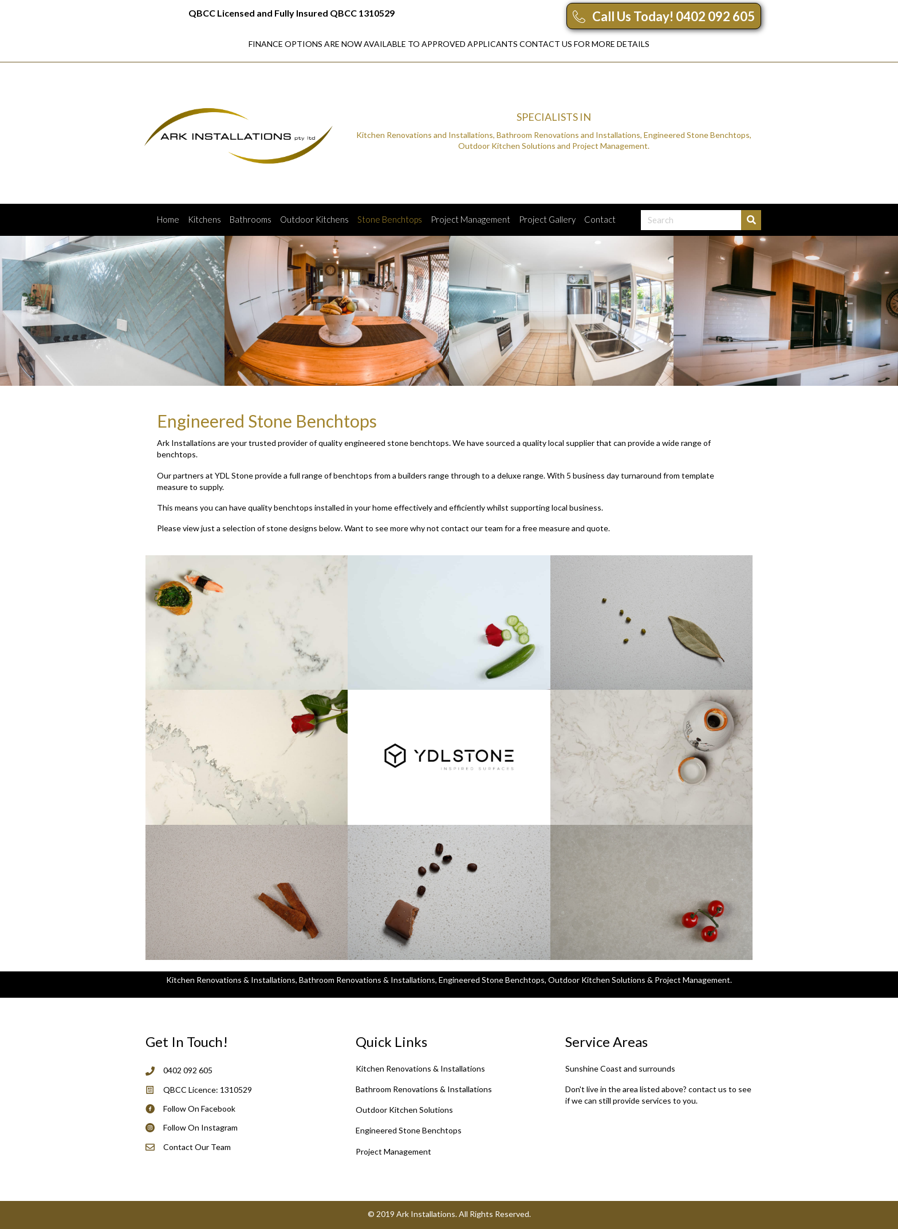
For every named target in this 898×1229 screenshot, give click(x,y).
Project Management (470, 219)
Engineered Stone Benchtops (409, 1130)
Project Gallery (547, 219)
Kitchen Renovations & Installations (420, 1068)
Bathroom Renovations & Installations (424, 1089)
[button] (663, 16)
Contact (600, 219)
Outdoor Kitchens (314, 219)
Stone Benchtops (389, 219)
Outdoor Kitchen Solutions (404, 1110)
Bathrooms (250, 219)
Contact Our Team (197, 1147)
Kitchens (204, 219)
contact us (707, 1089)
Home (168, 219)
